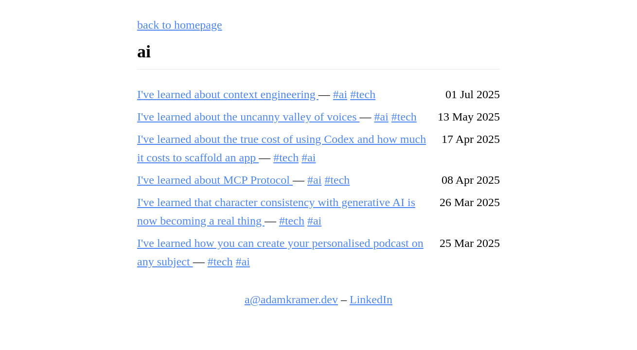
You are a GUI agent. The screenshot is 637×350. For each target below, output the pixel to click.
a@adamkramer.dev (291, 299)
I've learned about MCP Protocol (215, 180)
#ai (340, 94)
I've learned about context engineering (227, 94)
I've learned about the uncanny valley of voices (248, 116)
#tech (362, 94)
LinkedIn (371, 299)
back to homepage (179, 24)
